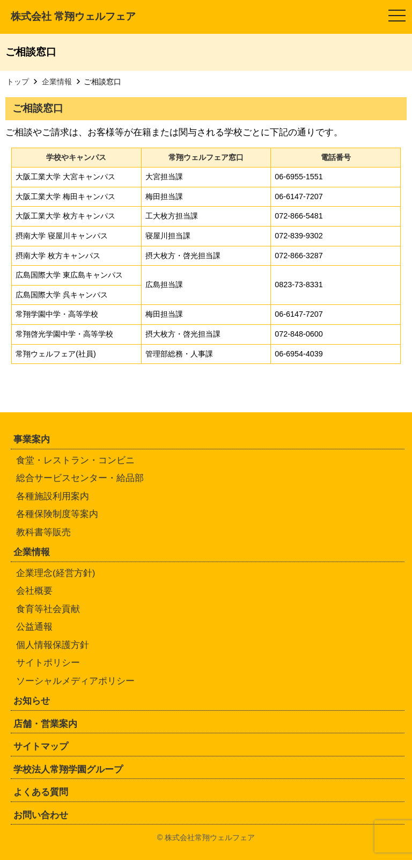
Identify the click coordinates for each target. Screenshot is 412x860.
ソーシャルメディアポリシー (75, 681)
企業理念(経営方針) (55, 573)
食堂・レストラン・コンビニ (75, 460)
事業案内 (31, 439)
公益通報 (34, 627)
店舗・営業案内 (45, 724)
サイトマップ (40, 746)
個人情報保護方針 (52, 645)
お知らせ (31, 701)
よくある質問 (40, 792)
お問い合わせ (40, 815)
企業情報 (31, 552)
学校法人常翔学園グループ (68, 769)
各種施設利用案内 (52, 496)
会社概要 (34, 591)
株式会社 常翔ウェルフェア (73, 16)
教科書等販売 (43, 532)
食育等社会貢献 (48, 609)
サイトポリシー (48, 663)
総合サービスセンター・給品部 (80, 478)
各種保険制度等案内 (57, 514)
